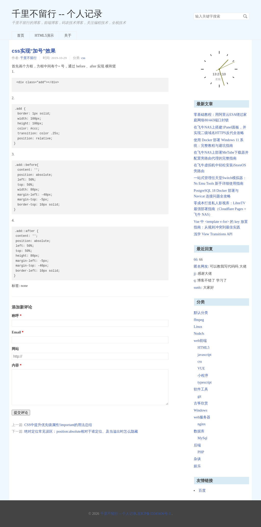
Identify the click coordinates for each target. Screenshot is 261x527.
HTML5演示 (44, 35)
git (199, 396)
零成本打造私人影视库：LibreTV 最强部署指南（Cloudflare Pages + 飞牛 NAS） (220, 208)
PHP (201, 452)
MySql (202, 438)
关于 (67, 35)
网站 (15, 349)
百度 (202, 490)
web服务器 (202, 417)
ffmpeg (199, 320)
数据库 (199, 431)
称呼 (15, 316)
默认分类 (201, 313)
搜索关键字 (193, 12)
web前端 (200, 341)
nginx (202, 424)
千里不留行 (28, 58)
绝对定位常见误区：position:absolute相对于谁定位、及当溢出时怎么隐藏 (81, 431)
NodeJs (199, 333)
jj (195, 273)
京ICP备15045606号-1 (154, 514)
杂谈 (197, 459)
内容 (15, 365)
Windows (200, 410)
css (83, 58)
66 (195, 259)
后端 (197, 445)
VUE (201, 368)
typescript (205, 382)
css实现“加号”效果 (34, 51)
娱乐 (197, 466)
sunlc (197, 287)
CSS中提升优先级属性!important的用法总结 (58, 425)
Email (16, 332)
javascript (204, 355)
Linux (198, 327)
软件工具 (201, 389)
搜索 (245, 16)
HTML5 (204, 347)
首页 (20, 35)
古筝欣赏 (201, 403)
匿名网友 (201, 266)
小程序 (203, 375)
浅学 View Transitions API (213, 234)
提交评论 (21, 413)
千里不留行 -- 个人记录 (57, 14)
